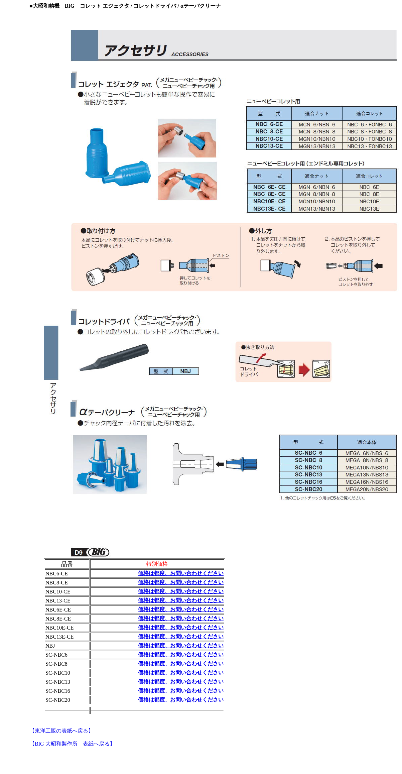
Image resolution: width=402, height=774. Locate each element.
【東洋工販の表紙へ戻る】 (61, 731)
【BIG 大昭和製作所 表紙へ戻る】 (72, 744)
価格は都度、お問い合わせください (181, 573)
